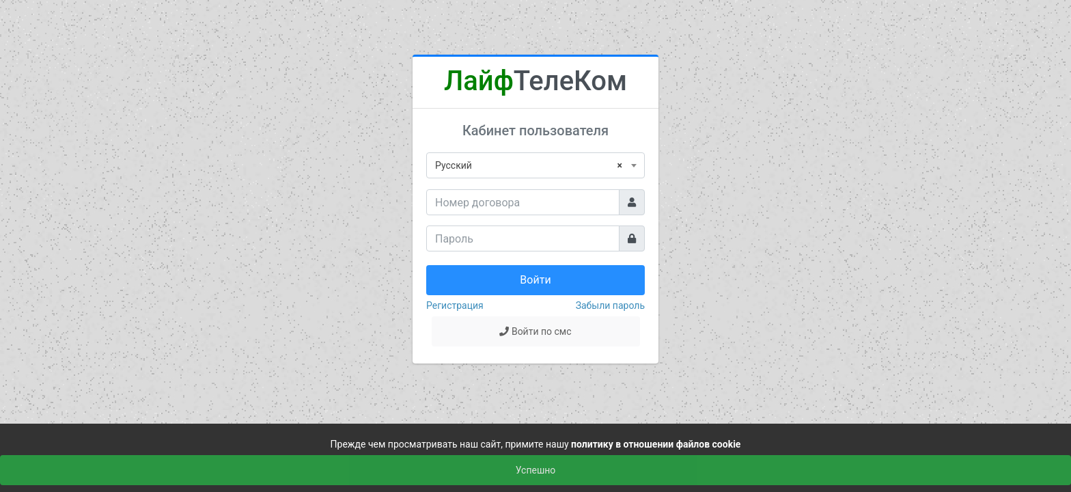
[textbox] (535, 165)
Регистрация (455, 305)
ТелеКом (535, 81)
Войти (535, 279)
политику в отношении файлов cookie (655, 444)
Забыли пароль (610, 305)
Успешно (536, 470)
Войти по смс (535, 331)
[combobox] (535, 165)
